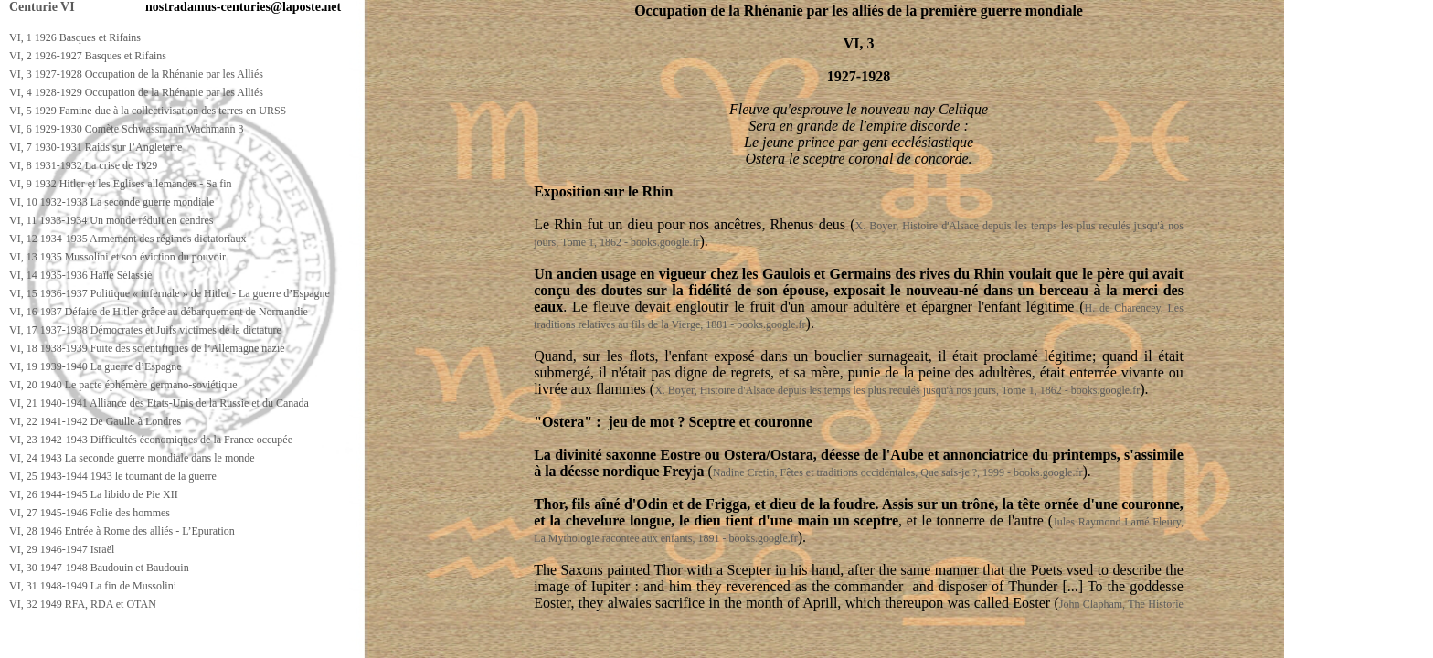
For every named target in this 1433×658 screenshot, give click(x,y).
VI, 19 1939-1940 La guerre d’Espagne (95, 366)
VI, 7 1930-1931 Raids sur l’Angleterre (95, 147)
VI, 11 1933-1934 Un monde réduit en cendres (111, 220)
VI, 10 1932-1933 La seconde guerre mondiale (111, 202)
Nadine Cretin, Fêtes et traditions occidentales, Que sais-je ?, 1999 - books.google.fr (898, 472)
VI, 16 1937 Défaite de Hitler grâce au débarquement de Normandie (158, 311)
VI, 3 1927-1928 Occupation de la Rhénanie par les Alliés (136, 74)
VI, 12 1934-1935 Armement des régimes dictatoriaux (128, 238)
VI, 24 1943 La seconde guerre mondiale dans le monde (132, 457)
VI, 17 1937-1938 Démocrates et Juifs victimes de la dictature (145, 330)
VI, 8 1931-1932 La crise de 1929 (83, 165)
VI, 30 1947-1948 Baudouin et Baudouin (99, 567)
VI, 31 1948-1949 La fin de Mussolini (92, 585)
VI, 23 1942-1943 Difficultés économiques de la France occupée (150, 439)
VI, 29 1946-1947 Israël (61, 549)
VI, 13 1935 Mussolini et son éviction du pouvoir (117, 256)
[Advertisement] (335, 641)
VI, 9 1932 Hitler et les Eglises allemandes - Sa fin (120, 183)
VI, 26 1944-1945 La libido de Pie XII (93, 494)
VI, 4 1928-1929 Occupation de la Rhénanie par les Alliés (136, 92)
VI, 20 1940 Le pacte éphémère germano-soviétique (123, 384)
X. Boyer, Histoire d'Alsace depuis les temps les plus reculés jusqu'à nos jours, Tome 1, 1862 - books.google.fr (897, 390)
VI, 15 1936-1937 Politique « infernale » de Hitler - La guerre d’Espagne (169, 293)
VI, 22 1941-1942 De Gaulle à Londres (95, 421)
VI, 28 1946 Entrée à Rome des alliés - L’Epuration (122, 531)
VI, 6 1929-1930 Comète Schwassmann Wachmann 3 (126, 128)
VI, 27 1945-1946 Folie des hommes (89, 512)
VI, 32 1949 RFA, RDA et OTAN (82, 604)
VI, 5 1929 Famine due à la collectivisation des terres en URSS (147, 110)
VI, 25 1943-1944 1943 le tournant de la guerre (113, 476)
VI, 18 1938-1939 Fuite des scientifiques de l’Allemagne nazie (147, 348)
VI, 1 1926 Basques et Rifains (75, 37)
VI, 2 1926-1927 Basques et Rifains (87, 55)
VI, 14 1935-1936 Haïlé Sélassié (80, 275)
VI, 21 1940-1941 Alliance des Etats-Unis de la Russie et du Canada (159, 403)
